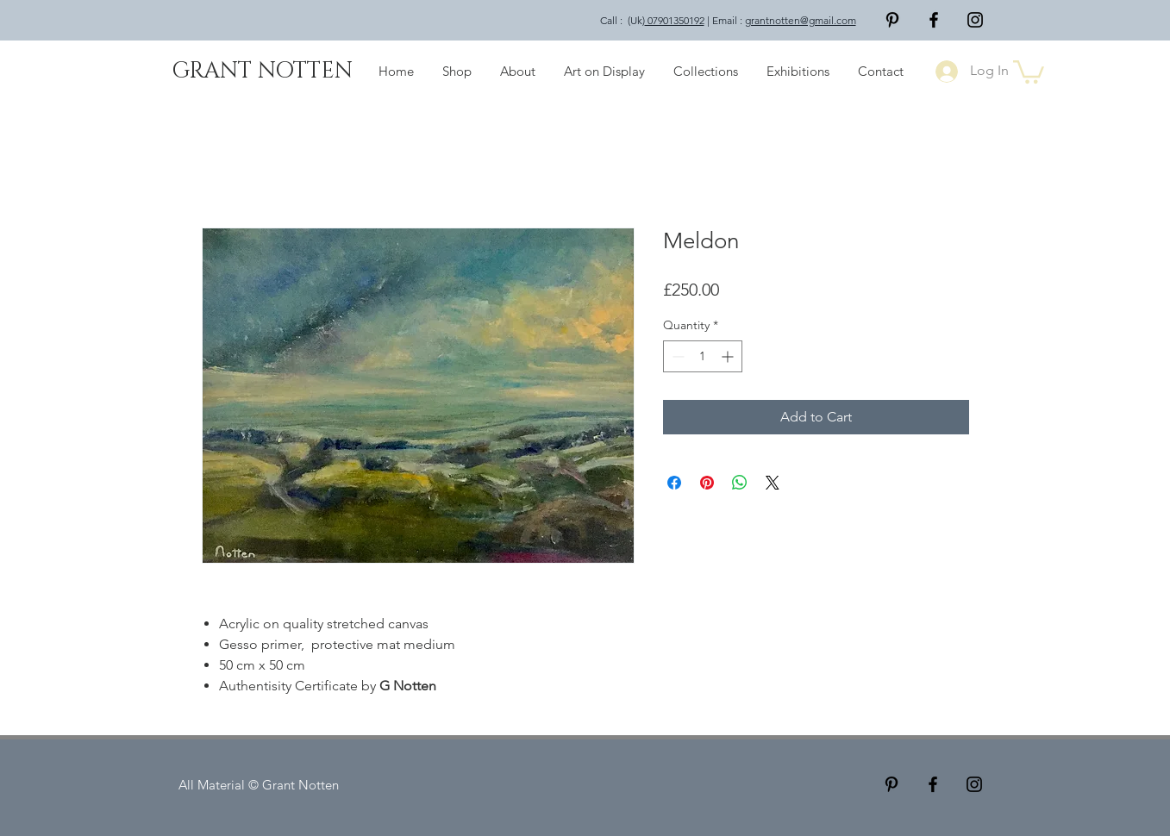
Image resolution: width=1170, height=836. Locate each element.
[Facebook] (933, 19)
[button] (1028, 71)
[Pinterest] (892, 19)
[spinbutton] (702, 356)
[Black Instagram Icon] (975, 19)
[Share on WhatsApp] (739, 482)
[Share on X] (772, 482)
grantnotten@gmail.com (800, 20)
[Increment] (729, 356)
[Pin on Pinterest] (707, 482)
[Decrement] (676, 356)
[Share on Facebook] (674, 482)
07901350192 (674, 20)
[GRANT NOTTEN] (262, 71)
